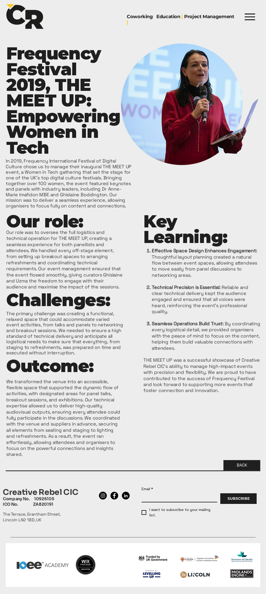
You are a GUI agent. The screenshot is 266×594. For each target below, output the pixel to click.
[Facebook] (114, 496)
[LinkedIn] (126, 496)
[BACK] (241, 465)
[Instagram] (103, 496)
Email (147, 489)
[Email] (178, 497)
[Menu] (250, 17)
